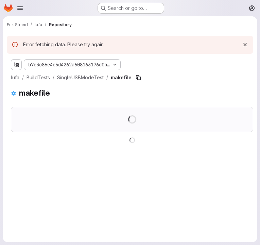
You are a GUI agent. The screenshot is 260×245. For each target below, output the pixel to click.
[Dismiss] (245, 44)
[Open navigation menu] (20, 8)
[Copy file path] (138, 77)
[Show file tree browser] (16, 64)
